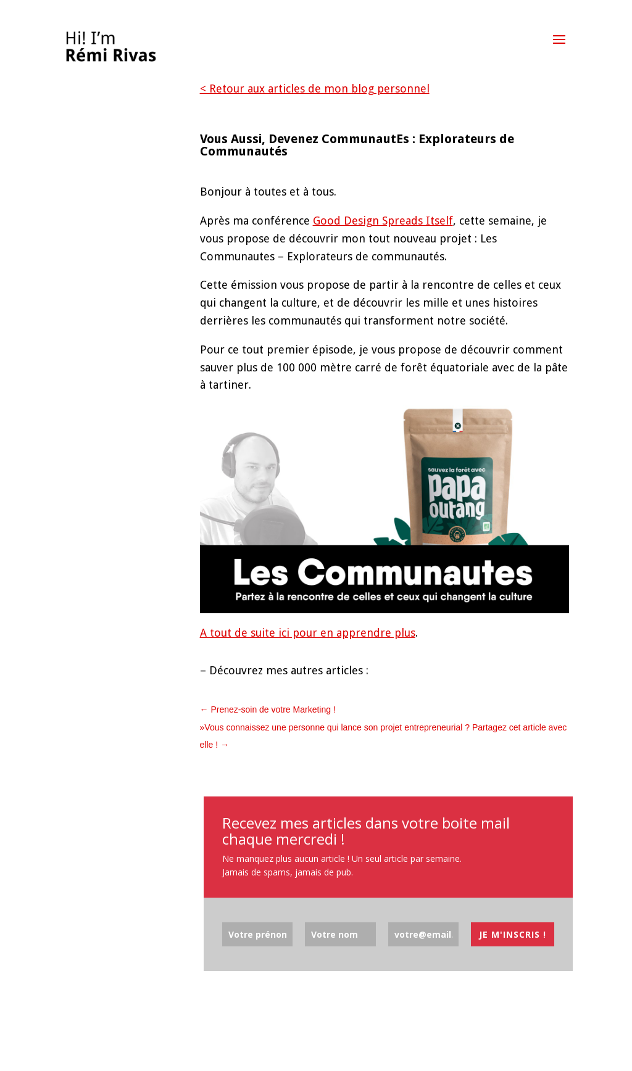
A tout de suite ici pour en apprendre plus (307, 632)
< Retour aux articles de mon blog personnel (315, 88)
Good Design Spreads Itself (383, 220)
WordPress (209, 1052)
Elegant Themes (119, 1052)
